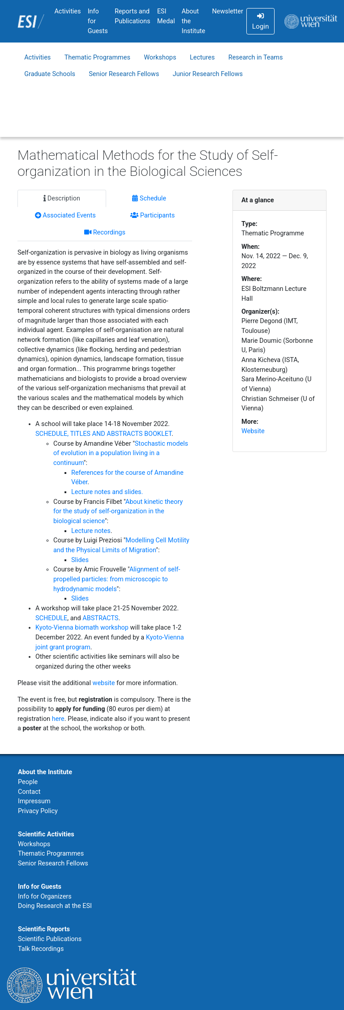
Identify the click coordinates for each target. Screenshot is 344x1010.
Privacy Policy (38, 811)
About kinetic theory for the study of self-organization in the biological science (118, 511)
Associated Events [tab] (65, 215)
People (28, 782)
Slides (80, 560)
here (58, 719)
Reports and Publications (132, 16)
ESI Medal (166, 16)
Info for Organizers (45, 896)
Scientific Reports (44, 929)
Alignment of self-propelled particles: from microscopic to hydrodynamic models (116, 579)
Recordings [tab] (104, 232)
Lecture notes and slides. (107, 492)
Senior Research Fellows (124, 74)
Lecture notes (91, 531)
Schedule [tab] (149, 198)
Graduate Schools (49, 74)
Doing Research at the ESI (55, 906)
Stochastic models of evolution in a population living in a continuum (120, 453)
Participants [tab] (152, 215)
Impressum (34, 801)
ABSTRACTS (100, 618)
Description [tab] (61, 198)
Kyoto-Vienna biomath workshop (82, 627)
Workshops (160, 57)
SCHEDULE (51, 618)
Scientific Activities (46, 834)
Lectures (202, 57)
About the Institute (194, 21)
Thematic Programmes (97, 57)
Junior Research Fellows (208, 74)
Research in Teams (255, 57)
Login (260, 21)
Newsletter (227, 11)
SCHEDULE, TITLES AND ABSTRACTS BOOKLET (103, 434)
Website (253, 431)
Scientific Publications (50, 939)
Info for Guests (98, 21)
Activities (67, 11)
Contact (29, 792)
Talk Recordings (41, 949)
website (104, 683)
